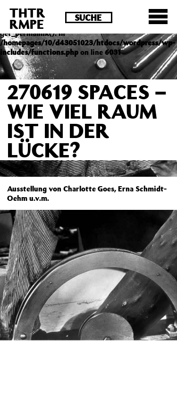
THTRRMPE (27, 18)
